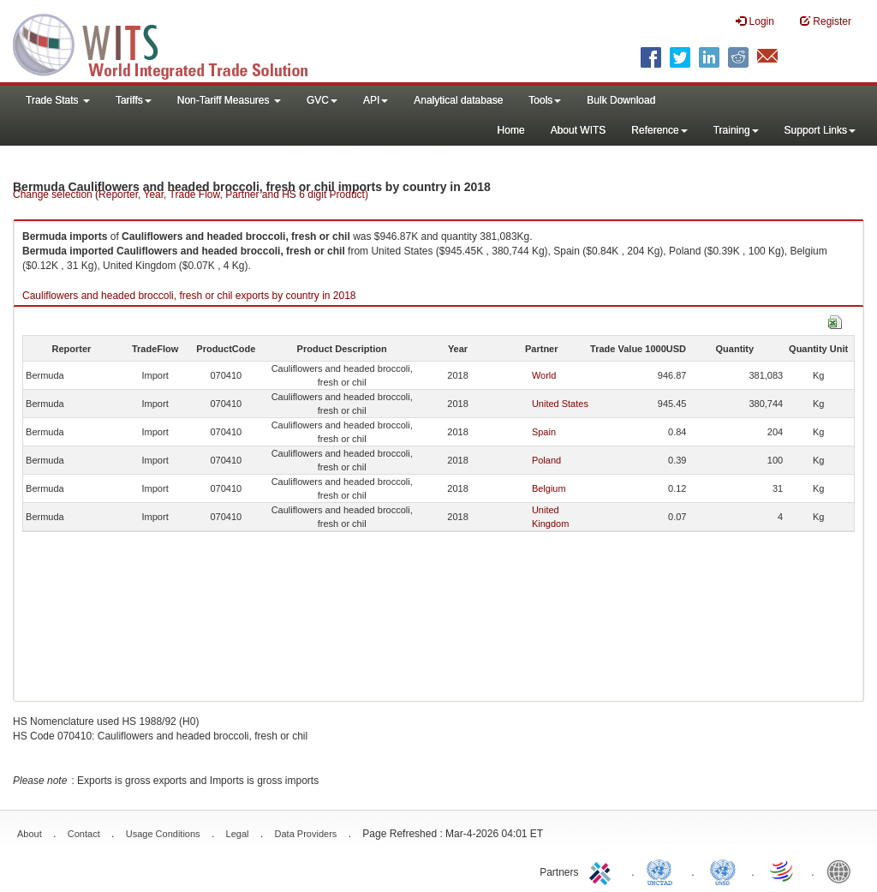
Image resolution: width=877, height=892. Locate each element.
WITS (171, 43)
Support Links (820, 130)
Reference (659, 130)
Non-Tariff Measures (229, 100)
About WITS (578, 130)
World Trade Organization (783, 870)
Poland (546, 460)
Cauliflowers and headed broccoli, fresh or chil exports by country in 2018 (189, 296)
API (375, 100)
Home (511, 130)
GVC (322, 100)
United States (560, 403)
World (544, 375)
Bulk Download (621, 100)
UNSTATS (723, 870)
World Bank (843, 870)
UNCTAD (663, 870)
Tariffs (134, 100)
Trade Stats (58, 100)
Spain (544, 432)
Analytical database (458, 100)
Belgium (549, 488)
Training (736, 130)
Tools (544, 100)
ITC (603, 870)
